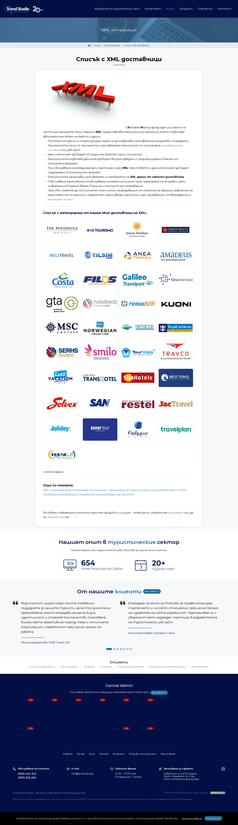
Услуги (170, 8)
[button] (109, 650)
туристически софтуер (131, 667)
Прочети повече (192, 818)
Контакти (224, 8)
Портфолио (205, 8)
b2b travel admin (200, 667)
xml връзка (88, 667)
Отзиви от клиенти (143, 753)
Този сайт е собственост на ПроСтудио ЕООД (61, 792)
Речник (104, 753)
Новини (67, 753)
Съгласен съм (213, 818)
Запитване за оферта (178, 768)
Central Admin (153, 8)
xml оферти (106, 667)
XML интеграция (112, 45)
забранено (186, 799)
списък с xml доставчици (42, 667)
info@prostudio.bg (82, 773)
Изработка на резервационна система (109, 494)
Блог (92, 753)
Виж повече (153, 591)
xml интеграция (69, 667)
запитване (176, 512)
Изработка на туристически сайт (117, 8)
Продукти (186, 8)
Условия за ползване (23, 792)
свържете (54, 517)
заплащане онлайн (61, 199)
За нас (80, 753)
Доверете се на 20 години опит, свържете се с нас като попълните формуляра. (181, 776)
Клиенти (119, 753)
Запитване (168, 753)
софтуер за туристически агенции (167, 667)
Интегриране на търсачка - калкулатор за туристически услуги (117, 490)
